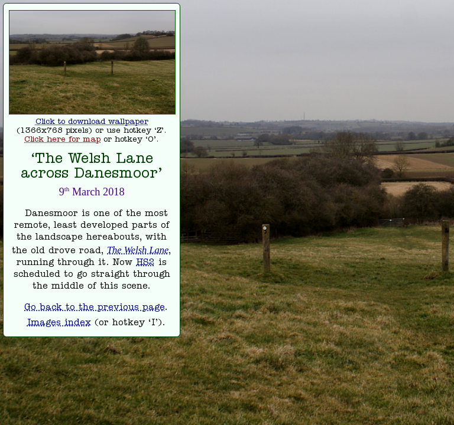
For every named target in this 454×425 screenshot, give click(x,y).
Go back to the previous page (94, 308)
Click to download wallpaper (91, 122)
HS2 (145, 263)
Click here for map (62, 140)
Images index (59, 323)
